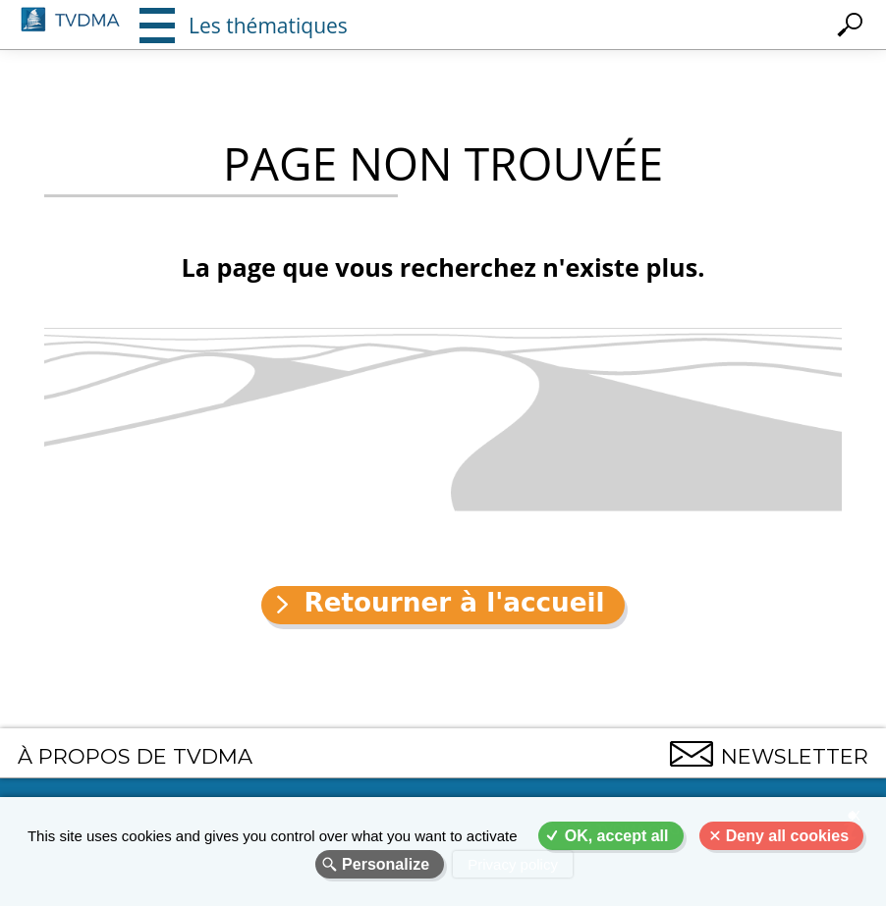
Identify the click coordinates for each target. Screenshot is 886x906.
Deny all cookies (787, 835)
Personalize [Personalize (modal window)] (385, 864)
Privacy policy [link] (513, 864)
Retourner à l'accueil (454, 602)
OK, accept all (617, 835)
